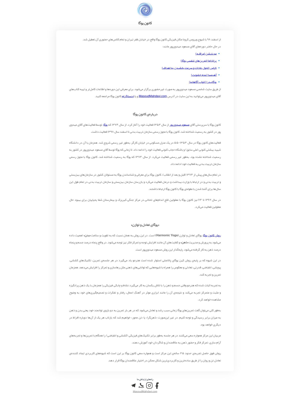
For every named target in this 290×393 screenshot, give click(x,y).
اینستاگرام (128, 96)
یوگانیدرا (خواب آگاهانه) (203, 82)
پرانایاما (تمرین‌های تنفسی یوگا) (199, 61)
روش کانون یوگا (212, 235)
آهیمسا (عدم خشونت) (204, 75)
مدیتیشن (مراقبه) (206, 54)
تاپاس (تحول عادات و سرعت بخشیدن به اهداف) (189, 68)
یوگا (105, 125)
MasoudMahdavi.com (153, 96)
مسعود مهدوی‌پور (179, 125)
